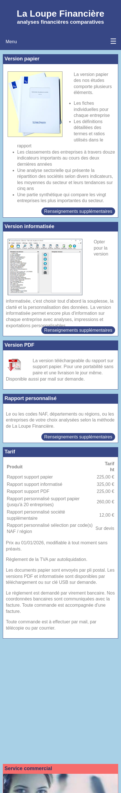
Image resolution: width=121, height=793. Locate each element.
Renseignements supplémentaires (78, 211)
